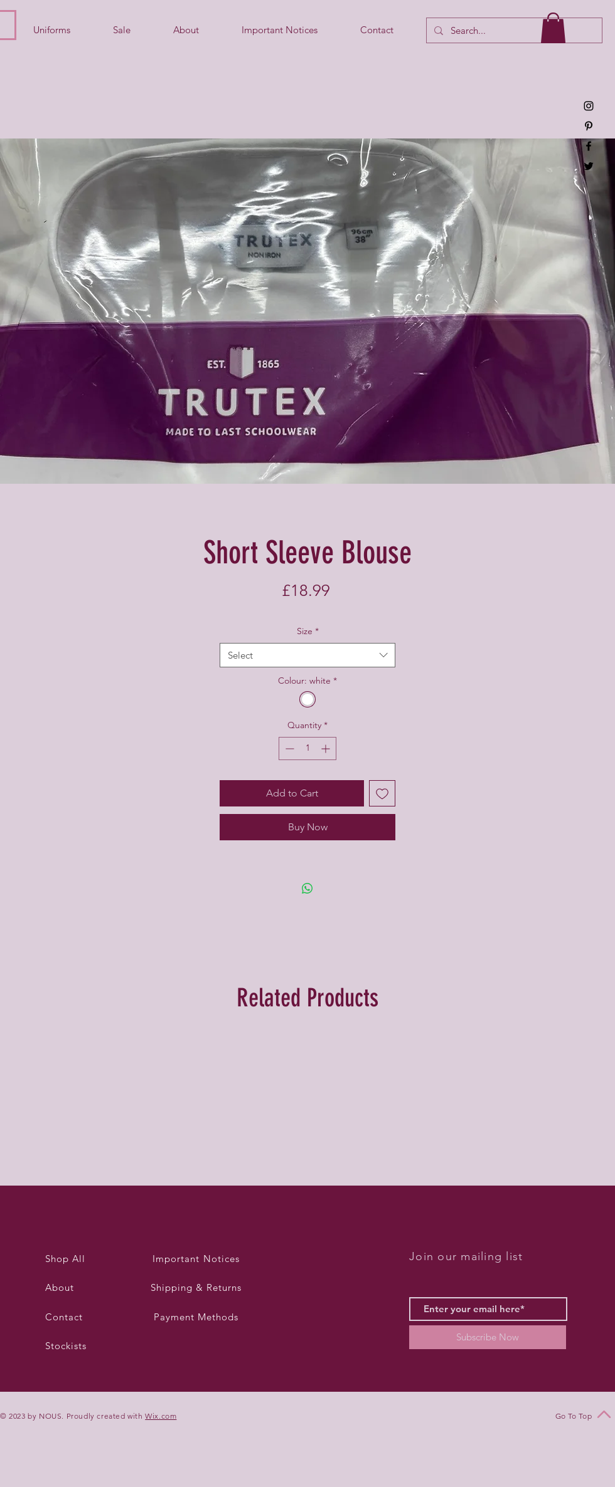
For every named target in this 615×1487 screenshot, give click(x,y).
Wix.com (160, 1416)
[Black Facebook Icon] (588, 146)
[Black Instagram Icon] (588, 106)
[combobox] (307, 655)
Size (308, 631)
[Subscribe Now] (487, 1337)
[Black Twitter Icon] (588, 166)
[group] (307, 1106)
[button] (553, 28)
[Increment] (326, 748)
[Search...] (513, 30)
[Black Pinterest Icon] (588, 126)
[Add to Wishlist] (382, 793)
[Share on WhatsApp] (307, 888)
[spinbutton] (307, 748)
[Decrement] (288, 748)
